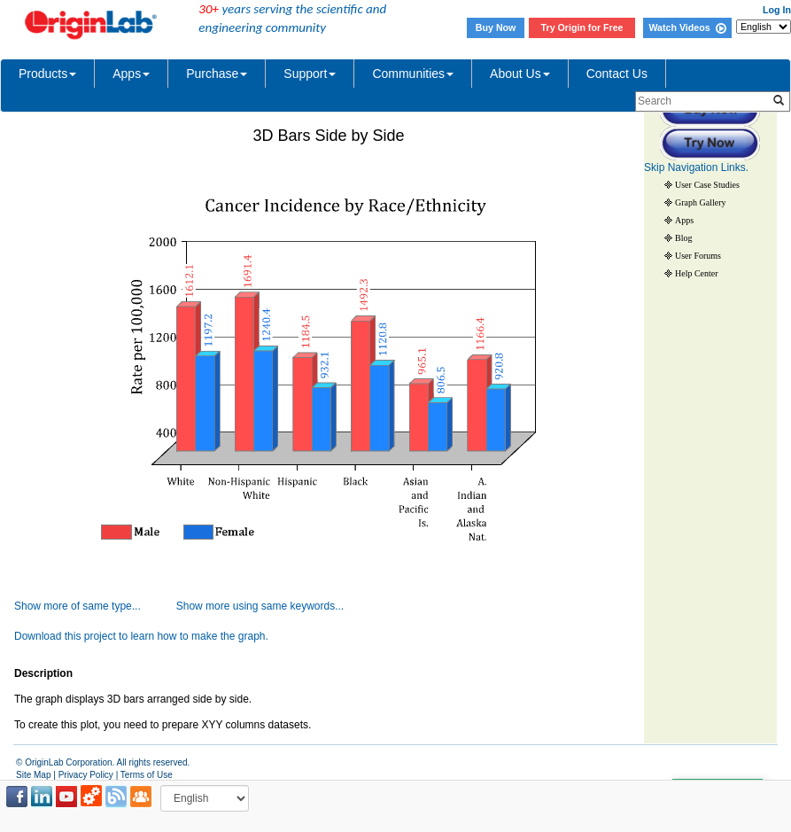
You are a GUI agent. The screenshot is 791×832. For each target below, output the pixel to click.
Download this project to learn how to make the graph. (141, 636)
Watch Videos (686, 27)
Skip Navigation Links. (696, 167)
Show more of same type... (77, 606)
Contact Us (617, 73)
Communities (413, 73)
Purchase (216, 73)
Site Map (33, 775)
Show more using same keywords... (260, 606)
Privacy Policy (85, 775)
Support (309, 73)
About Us (520, 73)
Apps (131, 73)
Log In (777, 9)
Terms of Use (146, 775)
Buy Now (496, 27)
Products (47, 73)
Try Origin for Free (582, 27)
